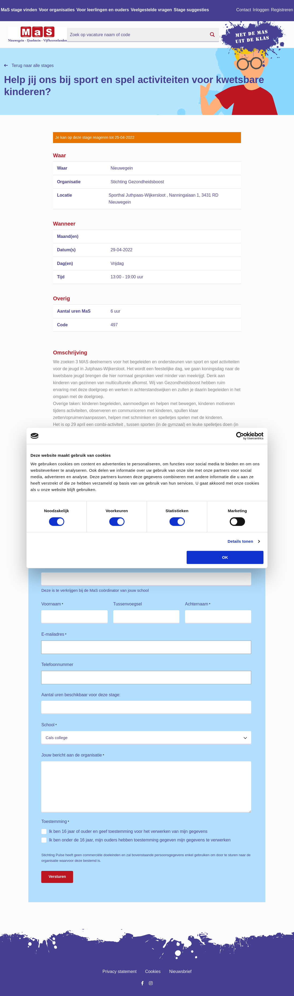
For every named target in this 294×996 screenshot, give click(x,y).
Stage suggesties (191, 10)
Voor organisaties (57, 10)
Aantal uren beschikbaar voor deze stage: (80, 694)
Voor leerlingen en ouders (103, 10)
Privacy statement (120, 971)
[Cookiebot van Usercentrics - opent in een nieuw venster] (240, 436)
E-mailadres (53, 634)
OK (225, 557)
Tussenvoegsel (127, 604)
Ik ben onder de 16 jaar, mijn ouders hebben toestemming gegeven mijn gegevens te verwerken (140, 840)
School (48, 725)
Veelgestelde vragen (151, 10)
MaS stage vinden (19, 10)
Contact (243, 10)
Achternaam (197, 604)
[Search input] (136, 35)
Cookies (153, 971)
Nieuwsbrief (180, 971)
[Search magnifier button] (212, 34)
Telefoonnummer (57, 664)
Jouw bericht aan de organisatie (72, 755)
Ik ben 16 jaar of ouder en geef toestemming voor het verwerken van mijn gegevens (128, 831)
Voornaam (52, 604)
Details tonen (240, 541)
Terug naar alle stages (29, 65)
